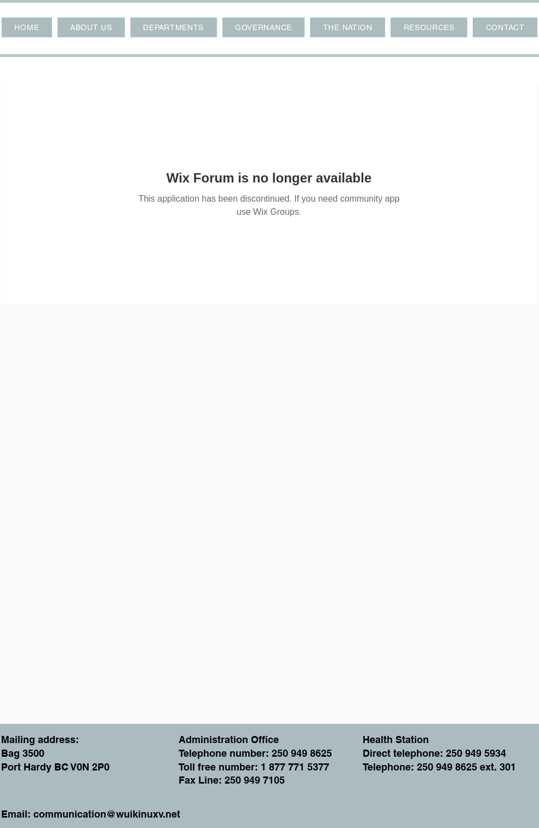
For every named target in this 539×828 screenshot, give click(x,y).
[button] (91, 27)
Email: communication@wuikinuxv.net (90, 814)
